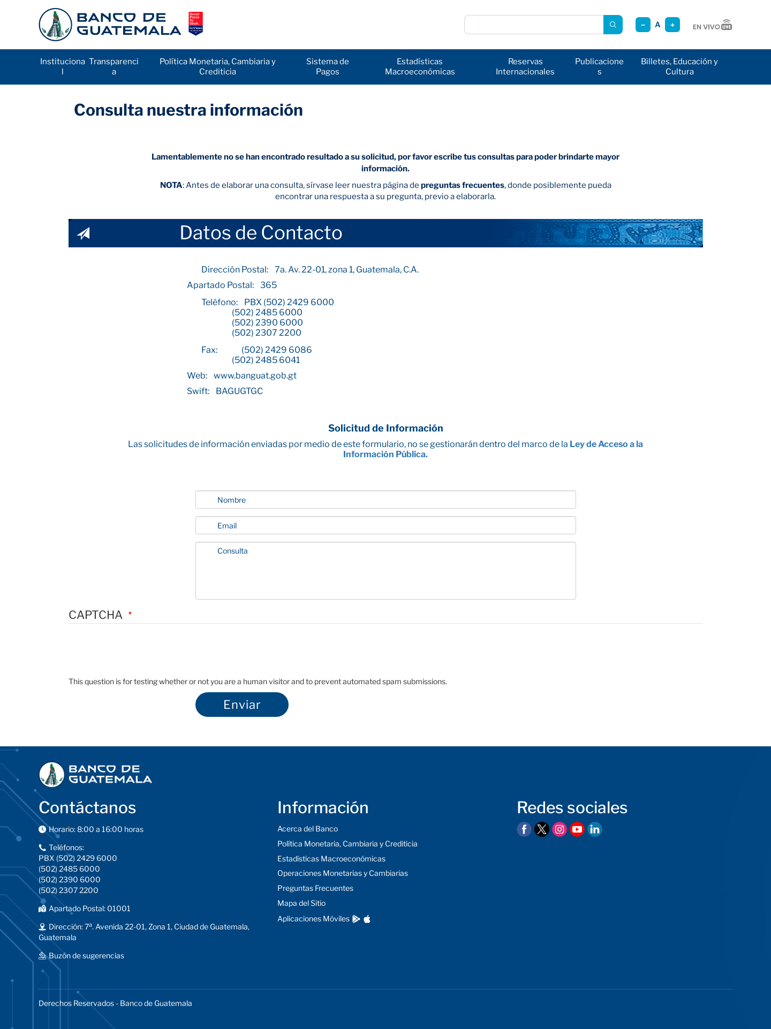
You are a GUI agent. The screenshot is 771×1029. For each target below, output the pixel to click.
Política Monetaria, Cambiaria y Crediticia (218, 67)
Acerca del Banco (307, 828)
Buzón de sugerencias (86, 955)
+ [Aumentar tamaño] (672, 24)
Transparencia (114, 67)
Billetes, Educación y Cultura (679, 67)
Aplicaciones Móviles (313, 918)
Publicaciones (599, 67)
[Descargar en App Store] (367, 919)
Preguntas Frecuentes (315, 887)
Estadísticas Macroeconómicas (420, 67)
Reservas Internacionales (525, 67)
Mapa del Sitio (301, 902)
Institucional (62, 67)
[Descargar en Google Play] (356, 919)
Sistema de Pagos (327, 67)
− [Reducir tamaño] (643, 24)
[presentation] (150, 655)
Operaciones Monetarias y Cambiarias (342, 872)
